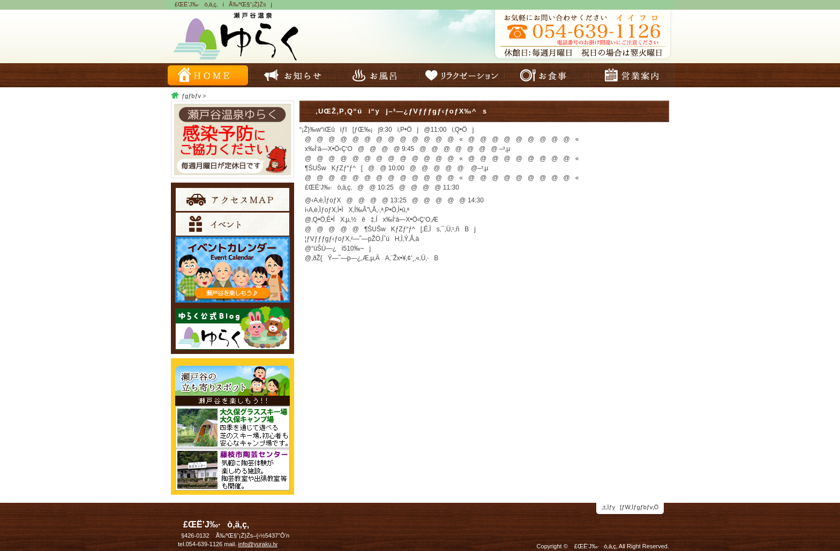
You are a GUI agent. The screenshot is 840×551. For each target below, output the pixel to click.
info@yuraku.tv (258, 544)
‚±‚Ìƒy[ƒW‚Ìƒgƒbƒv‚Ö (630, 507)
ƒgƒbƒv (191, 96)
